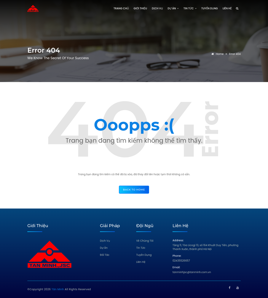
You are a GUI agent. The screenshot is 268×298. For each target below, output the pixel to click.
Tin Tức (140, 248)
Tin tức (190, 8)
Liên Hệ (140, 262)
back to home (134, 189)
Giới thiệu (140, 8)
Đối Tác (104, 255)
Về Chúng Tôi (144, 241)
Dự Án (104, 248)
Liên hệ (227, 8)
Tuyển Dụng (143, 255)
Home (217, 54)
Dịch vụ (157, 8)
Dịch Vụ (105, 241)
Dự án (173, 8)
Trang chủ (121, 8)
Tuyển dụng (209, 8)
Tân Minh (58, 289)
